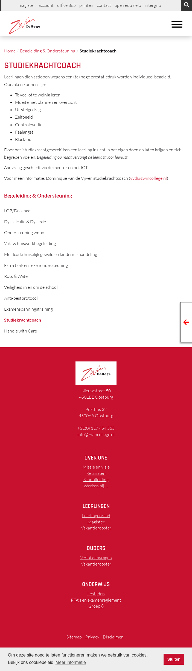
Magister (27, 5)
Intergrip (153, 5)
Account (46, 5)
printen (86, 5)
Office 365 (66, 5)
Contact (104, 5)
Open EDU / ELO (128, 5)
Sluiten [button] (174, 659)
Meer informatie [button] (71, 662)
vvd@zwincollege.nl (148, 178)
